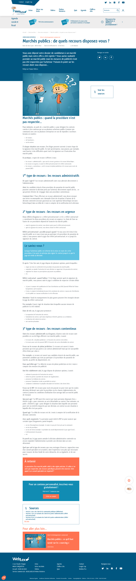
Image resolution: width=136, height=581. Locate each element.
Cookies (70, 578)
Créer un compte (51, 496)
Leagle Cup (28, 2)
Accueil (24, 32)
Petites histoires (62, 10)
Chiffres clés (92, 10)
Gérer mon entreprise (43, 32)
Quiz (75, 10)
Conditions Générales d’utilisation (47, 578)
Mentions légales (34, 578)
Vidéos (52, 10)
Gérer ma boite (32, 32)
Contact (21, 2)
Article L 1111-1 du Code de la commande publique (41, 511)
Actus (31, 10)
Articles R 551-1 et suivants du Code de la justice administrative (45, 517)
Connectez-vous (54, 491)
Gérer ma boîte (39, 10)
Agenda (83, 10)
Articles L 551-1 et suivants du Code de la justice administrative (44, 513)
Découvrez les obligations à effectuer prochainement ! (111, 22)
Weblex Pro (82, 569)
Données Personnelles (61, 578)
